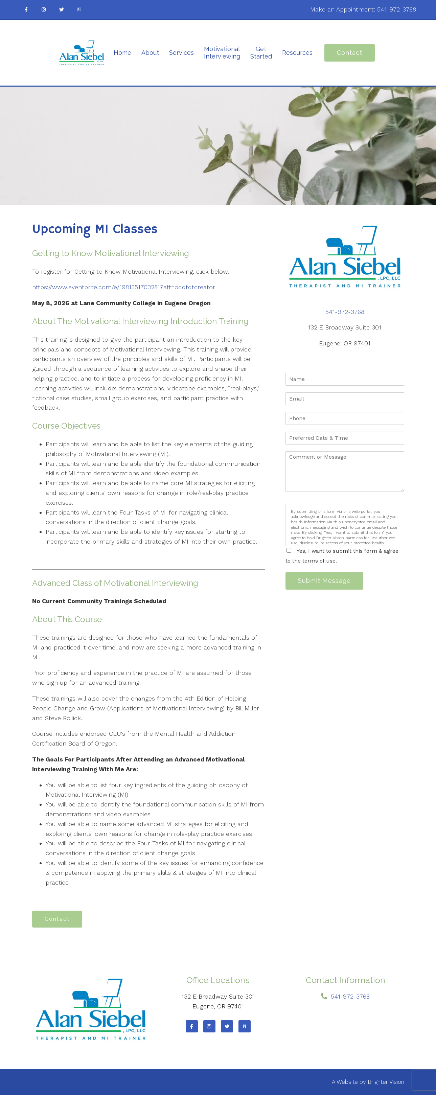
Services (181, 52)
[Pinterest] (79, 9)
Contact (349, 52)
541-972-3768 (396, 9)
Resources (297, 52)
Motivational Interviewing (222, 52)
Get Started (261, 52)
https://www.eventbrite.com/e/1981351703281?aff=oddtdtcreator (123, 287)
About (150, 52)
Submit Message (324, 580)
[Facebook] (26, 9)
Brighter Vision (386, 1081)
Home (122, 52)
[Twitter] (61, 9)
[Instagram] (44, 9)
